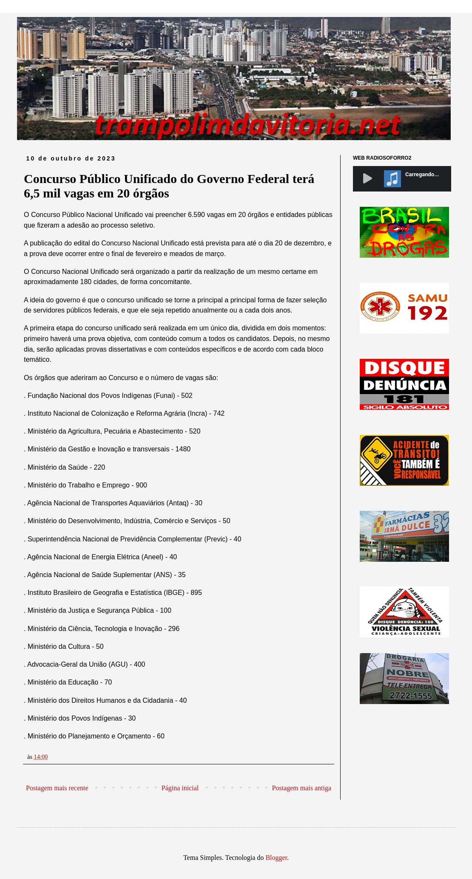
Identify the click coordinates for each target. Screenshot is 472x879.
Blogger (276, 857)
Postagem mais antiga (301, 788)
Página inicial (180, 788)
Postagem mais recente (57, 788)
